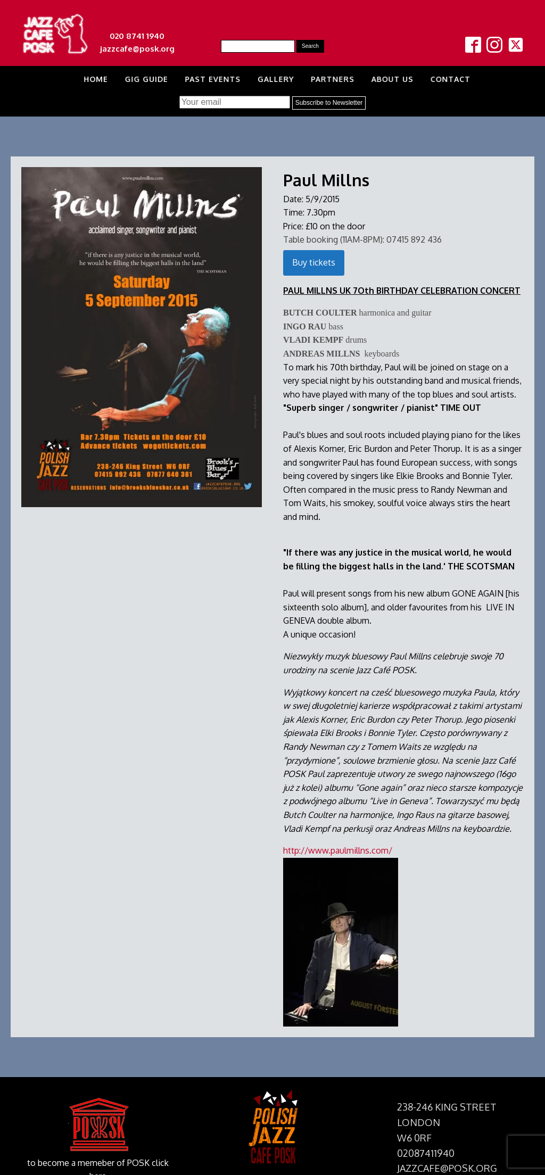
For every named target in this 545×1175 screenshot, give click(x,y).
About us (392, 79)
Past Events (211, 79)
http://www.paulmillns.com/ (337, 850)
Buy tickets (313, 262)
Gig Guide (144, 79)
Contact (451, 79)
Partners (332, 79)
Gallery (274, 79)
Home (92, 79)
